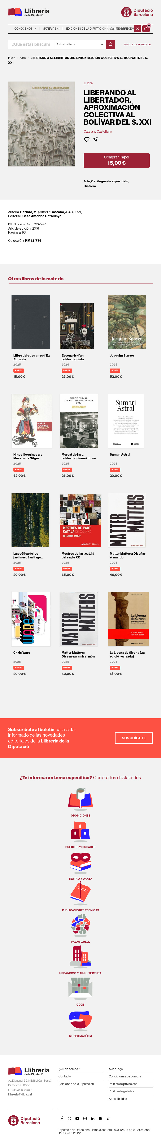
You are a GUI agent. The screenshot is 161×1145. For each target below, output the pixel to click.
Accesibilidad (118, 1099)
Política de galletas (121, 1091)
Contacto (64, 1076)
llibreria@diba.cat (20, 1094)
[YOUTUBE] (77, 1118)
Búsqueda (136, 44)
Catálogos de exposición (109, 181)
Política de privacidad (123, 1084)
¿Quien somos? (69, 1069)
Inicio (12, 58)
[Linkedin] (93, 1118)
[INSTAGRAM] (85, 1118)
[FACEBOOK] (61, 1118)
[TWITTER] (69, 1118)
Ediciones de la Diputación (76, 1084)
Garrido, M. (28, 212)
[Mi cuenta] (137, 28)
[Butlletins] (100, 1118)
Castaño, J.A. (61, 212)
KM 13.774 (33, 240)
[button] (146, 28)
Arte (87, 181)
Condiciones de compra (125, 1076)
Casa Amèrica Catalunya (42, 216)
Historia (90, 186)
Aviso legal (116, 1069)
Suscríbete (134, 738)
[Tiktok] (108, 1118)
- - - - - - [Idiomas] (120, 28)
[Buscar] (110, 44)
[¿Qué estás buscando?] (31, 44)
